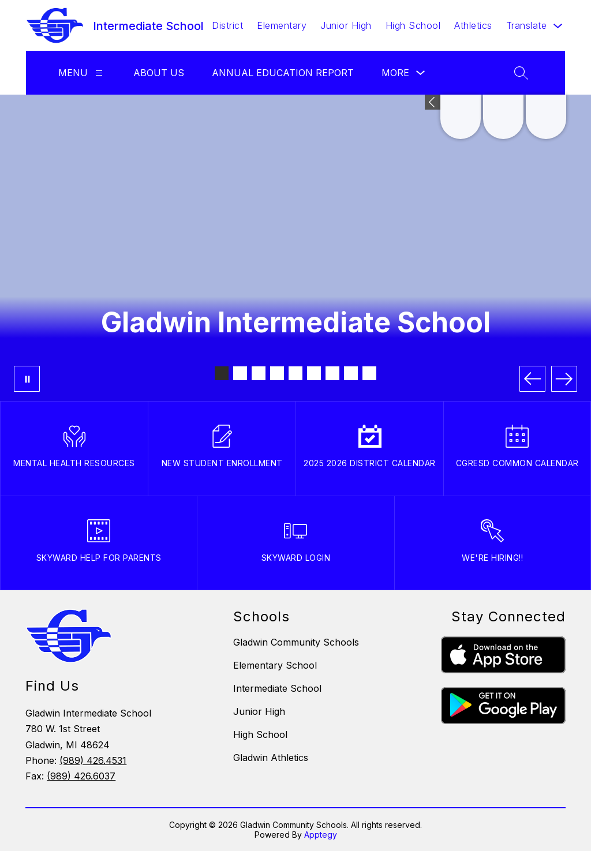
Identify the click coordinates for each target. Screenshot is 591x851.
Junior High (346, 25)
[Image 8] (351, 373)
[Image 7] (332, 373)
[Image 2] (240, 373)
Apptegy (320, 834)
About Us (158, 72)
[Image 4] (277, 373)
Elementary (281, 25)
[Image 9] (369, 373)
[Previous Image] (532, 379)
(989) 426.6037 (81, 776)
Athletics (473, 25)
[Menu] (99, 73)
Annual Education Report (283, 72)
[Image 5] (295, 373)
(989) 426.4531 (92, 760)
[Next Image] (564, 379)
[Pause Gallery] (27, 379)
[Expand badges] (432, 102)
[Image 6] (314, 373)
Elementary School (275, 665)
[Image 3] (258, 373)
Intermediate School (277, 688)
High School (413, 25)
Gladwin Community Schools (296, 642)
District (227, 25)
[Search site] (521, 73)
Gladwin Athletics (270, 757)
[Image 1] (222, 373)
